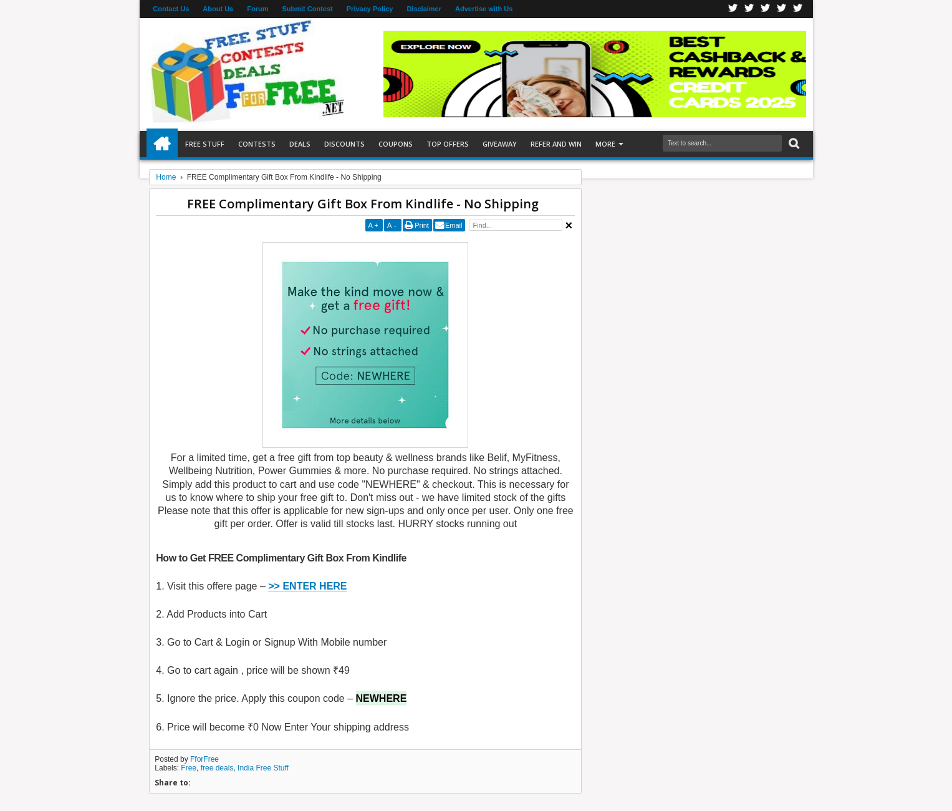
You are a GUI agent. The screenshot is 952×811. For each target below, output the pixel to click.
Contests (257, 143)
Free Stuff (204, 143)
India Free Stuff (263, 768)
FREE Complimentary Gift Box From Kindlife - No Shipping (363, 203)
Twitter (749, 9)
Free (188, 768)
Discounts (344, 143)
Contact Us (171, 8)
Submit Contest (307, 8)
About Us (218, 8)
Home (162, 144)
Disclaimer (423, 8)
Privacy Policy (370, 8)
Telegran (765, 9)
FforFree (204, 759)
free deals (217, 768)
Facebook (733, 9)
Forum (257, 8)
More (605, 143)
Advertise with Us (483, 8)
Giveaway (500, 143)
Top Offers (447, 143)
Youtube (798, 9)
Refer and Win (556, 143)
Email (454, 225)
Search (793, 144)
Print (422, 225)
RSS (782, 9)
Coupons (395, 143)
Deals (299, 143)
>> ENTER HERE (307, 586)
